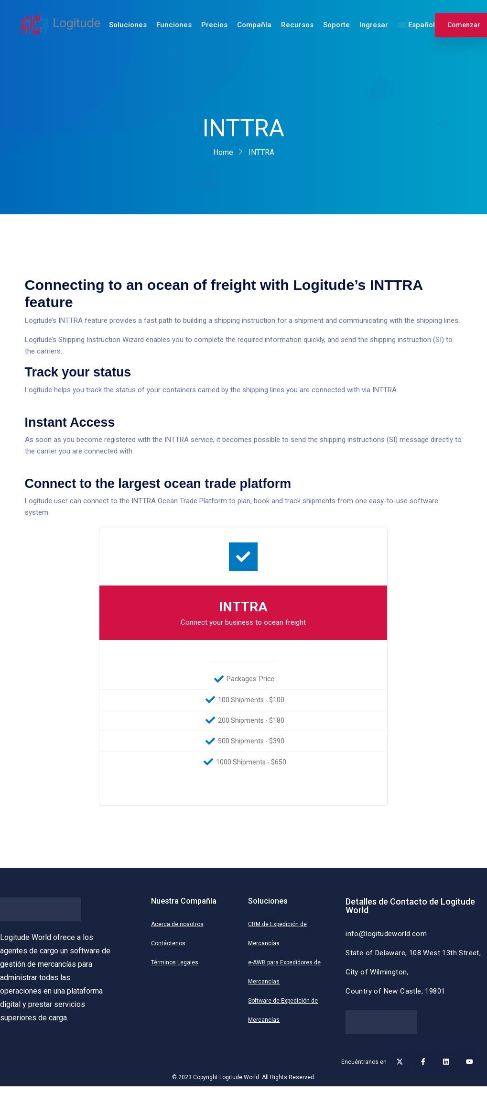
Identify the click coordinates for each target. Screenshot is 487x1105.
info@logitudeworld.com (386, 933)
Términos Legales (174, 962)
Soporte (336, 25)
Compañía (254, 25)
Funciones (174, 25)
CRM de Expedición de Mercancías (277, 934)
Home (223, 152)
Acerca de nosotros (177, 924)
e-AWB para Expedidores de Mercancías (284, 972)
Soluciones (128, 25)
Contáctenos (168, 943)
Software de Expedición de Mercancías (283, 1010)
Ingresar (373, 25)
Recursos (297, 25)
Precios (214, 25)
